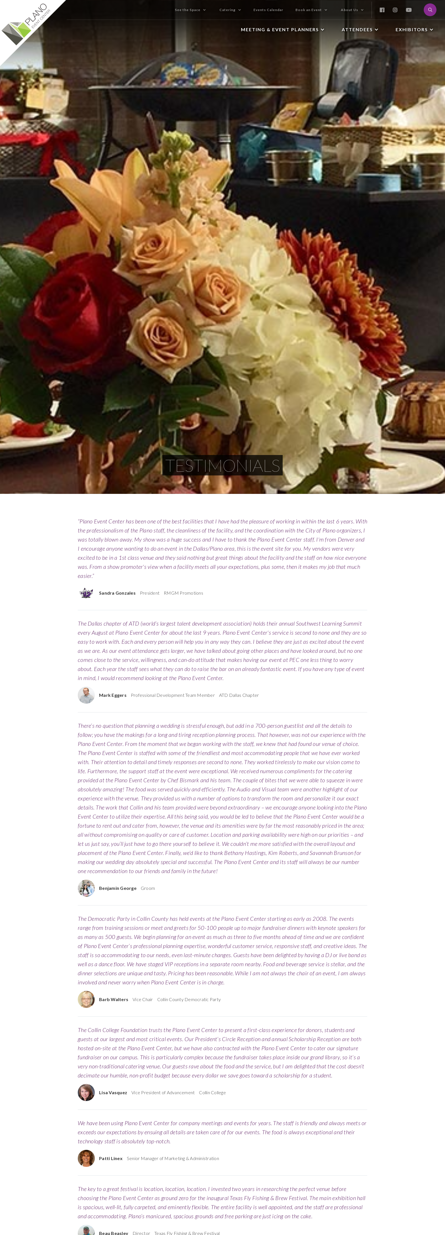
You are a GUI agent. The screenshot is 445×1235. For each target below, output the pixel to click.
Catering (227, 10)
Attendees (357, 29)
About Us (349, 10)
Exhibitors (412, 29)
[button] (190, 10)
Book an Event (308, 10)
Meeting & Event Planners (280, 29)
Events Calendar (268, 10)
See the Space (187, 10)
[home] (33, 33)
